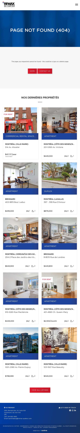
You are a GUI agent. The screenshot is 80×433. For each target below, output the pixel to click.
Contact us (44, 71)
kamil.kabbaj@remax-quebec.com (20, 418)
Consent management (50, 427)
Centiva (44, 430)
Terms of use (37, 427)
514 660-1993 (12, 416)
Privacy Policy (27, 427)
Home (32, 71)
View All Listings (40, 390)
